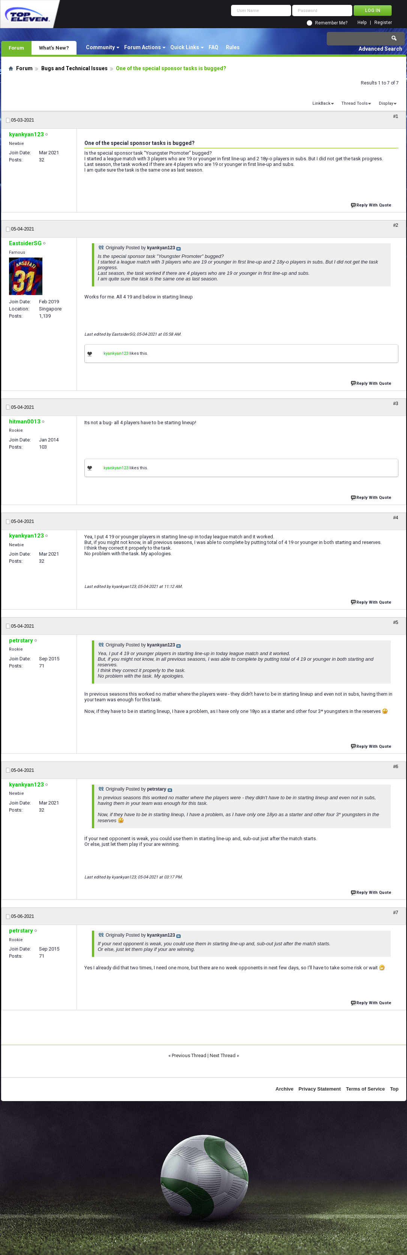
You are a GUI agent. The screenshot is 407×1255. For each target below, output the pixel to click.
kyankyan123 (116, 353)
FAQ (213, 47)
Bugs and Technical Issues (74, 68)
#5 (395, 622)
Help (361, 23)
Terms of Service (365, 1089)
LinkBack (321, 103)
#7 (395, 912)
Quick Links (184, 47)
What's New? (54, 48)
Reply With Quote (371, 204)
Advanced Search (380, 49)
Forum (16, 48)
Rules (233, 47)
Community (100, 47)
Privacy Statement (320, 1089)
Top (394, 1089)
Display (386, 103)
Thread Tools (354, 103)
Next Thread (223, 1055)
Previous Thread (189, 1055)
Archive (285, 1089)
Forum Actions (142, 47)
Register (383, 23)
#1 (395, 116)
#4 (395, 517)
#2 (395, 225)
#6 (395, 766)
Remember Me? (331, 23)
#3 (395, 403)
